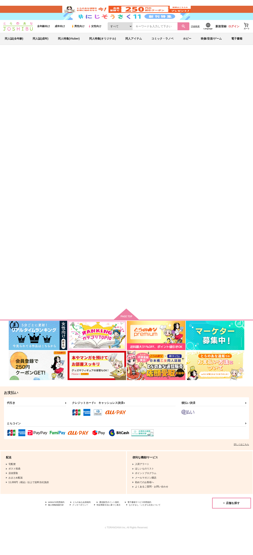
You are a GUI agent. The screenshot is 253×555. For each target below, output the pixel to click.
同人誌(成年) (40, 48)
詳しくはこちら (241, 460)
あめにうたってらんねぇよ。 (147, 189)
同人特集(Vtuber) (69, 48)
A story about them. (104, 281)
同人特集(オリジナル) (102, 48)
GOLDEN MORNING (182, 189)
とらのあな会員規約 (87, 518)
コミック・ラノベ (162, 48)
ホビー (187, 48)
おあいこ (213, 189)
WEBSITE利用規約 (58, 518)
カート (195, 219)
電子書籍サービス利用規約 (153, 518)
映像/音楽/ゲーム (211, 48)
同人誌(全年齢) (14, 48)
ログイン (233, 35)
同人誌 (31, 65)
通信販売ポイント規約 (118, 518)
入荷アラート (185, 76)
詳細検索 (195, 36)
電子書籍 (236, 48)
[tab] (99, 125)
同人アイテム (133, 48)
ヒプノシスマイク (214, 84)
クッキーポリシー (85, 521)
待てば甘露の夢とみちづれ (135, 84)
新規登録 (221, 35)
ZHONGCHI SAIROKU (172, 84)
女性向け (94, 35)
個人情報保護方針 (57, 521)
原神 (200, 84)
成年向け (60, 35)
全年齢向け (43, 35)
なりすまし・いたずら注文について (67, 524)
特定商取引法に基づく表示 (117, 521)
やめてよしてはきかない (68, 281)
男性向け (78, 35)
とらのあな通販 (16, 65)
